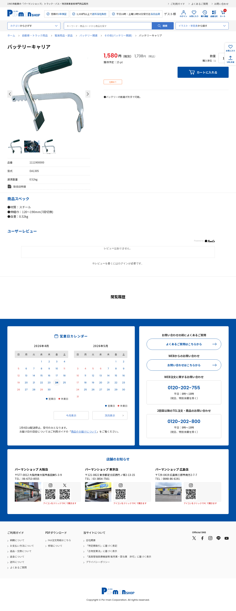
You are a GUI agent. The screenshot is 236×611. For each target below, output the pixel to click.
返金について (17, 556)
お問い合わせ (221, 4)
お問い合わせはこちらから (184, 365)
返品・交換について (21, 551)
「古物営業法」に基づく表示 (101, 551)
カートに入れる (207, 72)
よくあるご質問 (199, 4)
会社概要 (91, 540)
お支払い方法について (22, 545)
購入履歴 (204, 16)
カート (222, 14)
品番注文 (214, 16)
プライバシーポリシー (98, 562)
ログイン (183, 16)
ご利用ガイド (178, 4)
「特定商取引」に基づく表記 (101, 545)
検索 (165, 25)
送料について (17, 562)
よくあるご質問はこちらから (184, 344)
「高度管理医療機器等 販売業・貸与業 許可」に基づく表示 (118, 556)
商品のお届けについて (84, 431)
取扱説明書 (19, 186)
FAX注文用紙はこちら (59, 540)
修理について (55, 545)
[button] (9, 94)
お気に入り (194, 16)
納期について (17, 540)
